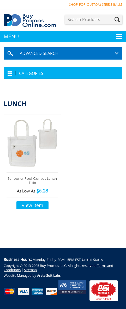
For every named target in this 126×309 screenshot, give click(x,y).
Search (117, 19)
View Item (32, 205)
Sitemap (30, 269)
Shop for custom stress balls (95, 5)
